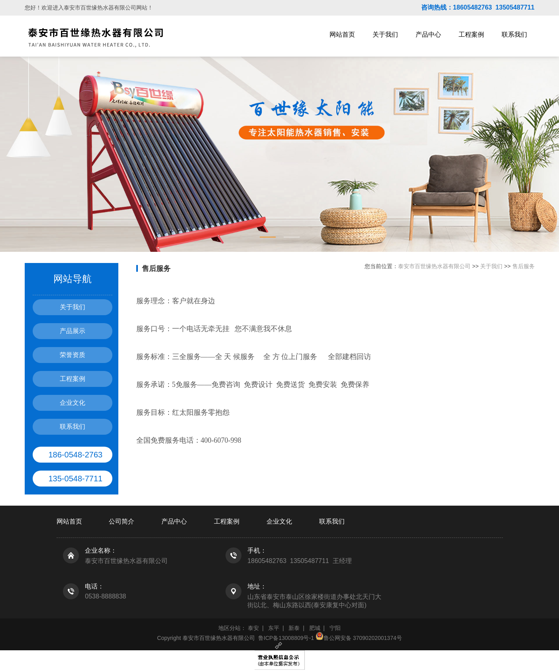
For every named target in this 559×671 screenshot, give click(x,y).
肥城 (314, 628)
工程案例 (471, 34)
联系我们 (514, 34)
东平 (273, 628)
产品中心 (428, 34)
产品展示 (72, 331)
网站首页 (342, 34)
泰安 (253, 628)
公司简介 (121, 521)
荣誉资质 (72, 354)
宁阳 (335, 628)
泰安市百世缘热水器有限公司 (434, 266)
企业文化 (72, 402)
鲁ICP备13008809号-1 (286, 638)
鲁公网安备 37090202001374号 (359, 638)
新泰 (294, 628)
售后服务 (523, 266)
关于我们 (385, 34)
